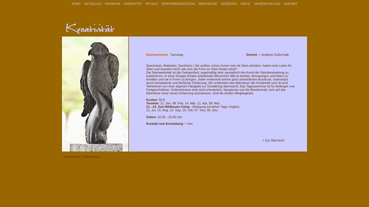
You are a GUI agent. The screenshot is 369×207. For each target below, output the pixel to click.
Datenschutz (91, 156)
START (76, 3)
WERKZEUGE (208, 3)
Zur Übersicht (274, 140)
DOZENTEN (229, 3)
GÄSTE (246, 3)
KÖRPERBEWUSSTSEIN (178, 3)
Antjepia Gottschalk (275, 54)
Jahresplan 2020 (267, 3)
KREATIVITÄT (133, 3)
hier (190, 123)
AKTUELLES (92, 3)
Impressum (72, 156)
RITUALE (152, 3)
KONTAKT (290, 3)
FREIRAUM (112, 3)
